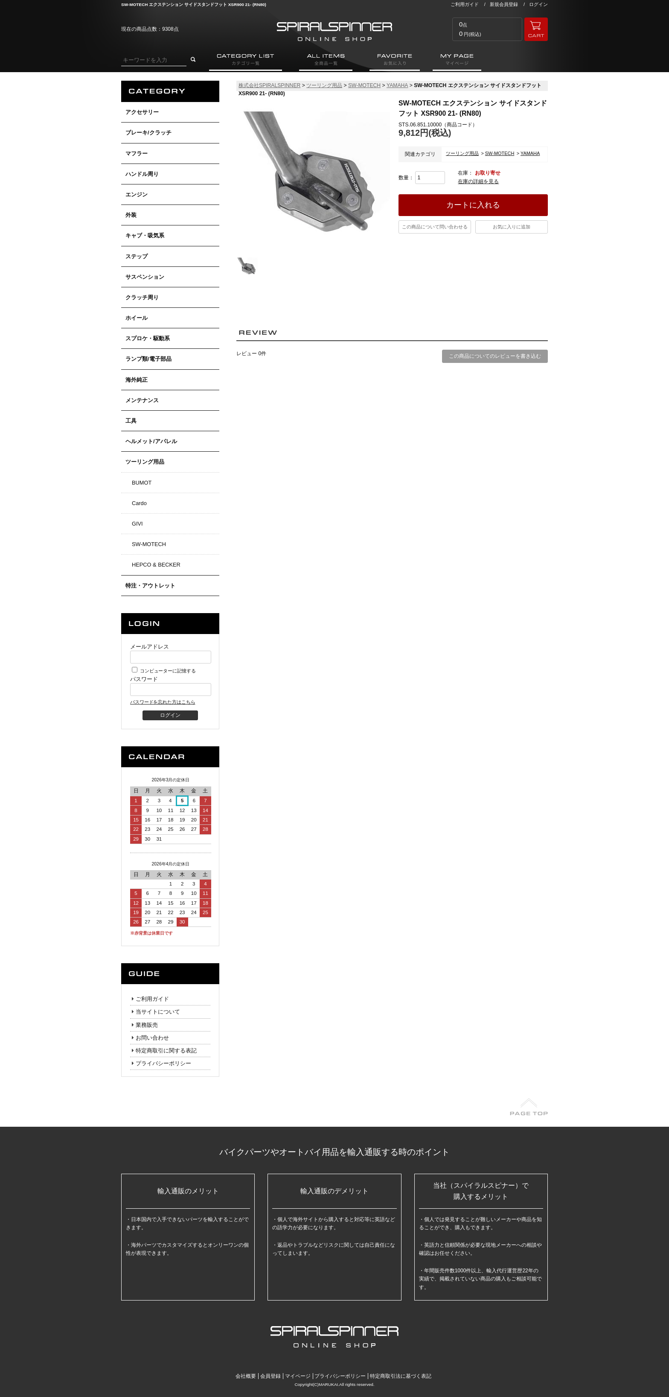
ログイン (538, 4)
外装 (131, 215)
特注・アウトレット (150, 585)
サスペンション (144, 277)
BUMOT (141, 482)
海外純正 (136, 380)
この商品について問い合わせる (435, 226)
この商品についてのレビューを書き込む (495, 356)
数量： (421, 177)
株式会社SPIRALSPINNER (269, 85)
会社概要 (246, 1376)
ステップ (136, 256)
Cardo (139, 503)
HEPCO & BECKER (156, 564)
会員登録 (270, 1376)
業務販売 (147, 1025)
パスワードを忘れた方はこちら (162, 701)
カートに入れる (473, 205)
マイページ (298, 1376)
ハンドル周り (142, 174)
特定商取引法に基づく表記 (400, 1376)
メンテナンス (142, 400)
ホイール (136, 318)
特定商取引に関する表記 (166, 1050)
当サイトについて (158, 1011)
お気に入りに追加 (511, 226)
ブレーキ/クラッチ (148, 132)
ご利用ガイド (465, 4)
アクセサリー (142, 112)
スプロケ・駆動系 (147, 338)
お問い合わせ (152, 1038)
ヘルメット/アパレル (151, 441)
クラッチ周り (142, 297)
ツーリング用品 (144, 462)
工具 (131, 421)
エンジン (136, 194)
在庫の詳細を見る (478, 181)
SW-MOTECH (149, 544)
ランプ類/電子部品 (148, 359)
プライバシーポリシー (163, 1063)
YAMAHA (397, 85)
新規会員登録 (504, 4)
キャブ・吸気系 (144, 235)
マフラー (136, 153)
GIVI (137, 523)
